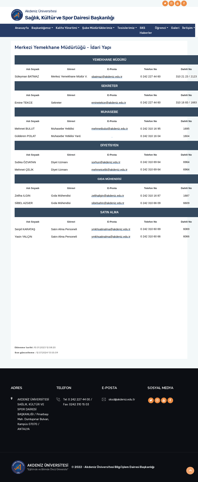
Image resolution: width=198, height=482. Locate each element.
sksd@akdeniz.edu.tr (122, 399)
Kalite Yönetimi (66, 28)
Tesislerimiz (126, 28)
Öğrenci (160, 28)
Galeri (175, 28)
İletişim (187, 28)
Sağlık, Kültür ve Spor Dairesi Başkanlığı (69, 18)
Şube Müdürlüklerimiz (97, 28)
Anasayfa (22, 28)
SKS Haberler (146, 30)
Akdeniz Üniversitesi (41, 11)
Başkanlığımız (41, 28)
